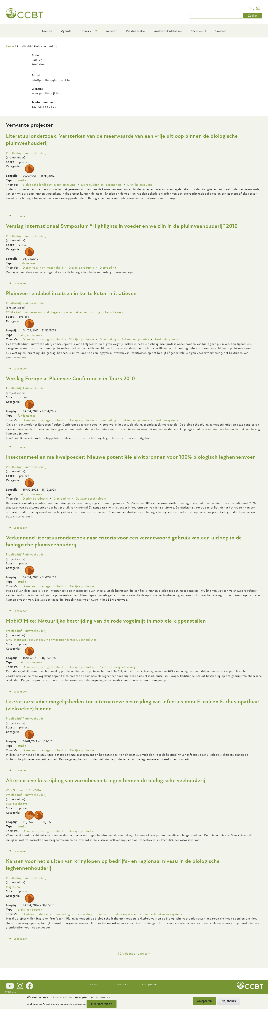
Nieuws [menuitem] (47, 31)
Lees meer (20, 216)
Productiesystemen (167, 339)
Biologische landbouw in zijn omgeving (49, 185)
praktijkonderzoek (30, 335)
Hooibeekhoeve (16, 804)
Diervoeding (108, 268)
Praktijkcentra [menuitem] (135, 31)
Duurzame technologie (91, 498)
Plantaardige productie (91, 914)
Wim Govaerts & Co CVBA (23, 790)
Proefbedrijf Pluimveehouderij (26, 153)
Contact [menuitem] (220, 31)
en (250, 8)
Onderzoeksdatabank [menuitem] (168, 31)
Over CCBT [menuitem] (198, 31)
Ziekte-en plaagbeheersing (117, 667)
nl (258, 8)
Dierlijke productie (139, 185)
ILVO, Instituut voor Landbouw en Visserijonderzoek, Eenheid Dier (51, 640)
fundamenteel (27, 263)
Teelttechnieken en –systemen (163, 914)
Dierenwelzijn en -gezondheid (101, 185)
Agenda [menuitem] (66, 31)
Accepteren (204, 1001)
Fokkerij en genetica (135, 339)
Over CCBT (122, 984)
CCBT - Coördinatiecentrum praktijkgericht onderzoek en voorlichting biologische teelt (65, 312)
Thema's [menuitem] (87, 32)
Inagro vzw (13, 887)
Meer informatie (101, 1004)
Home (10, 46)
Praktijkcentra (149, 984)
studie (22, 180)
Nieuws (94, 984)
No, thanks (228, 1001)
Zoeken (253, 16)
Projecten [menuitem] (110, 31)
